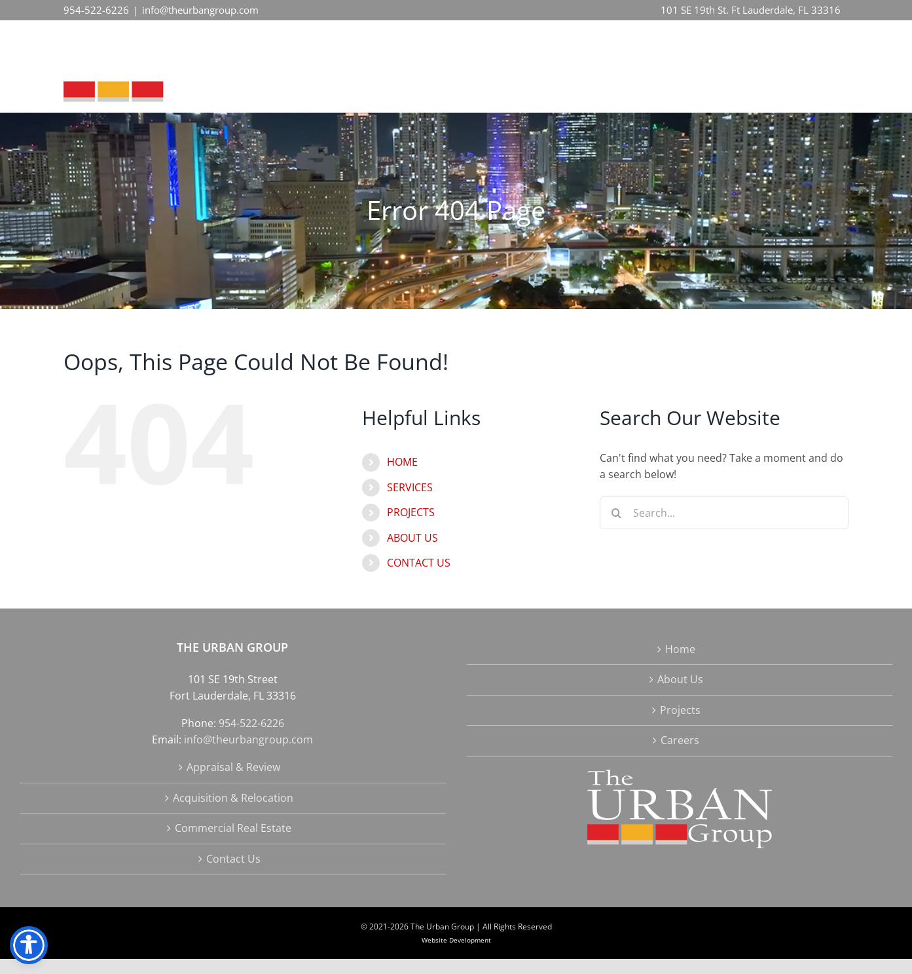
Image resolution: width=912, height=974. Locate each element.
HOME (402, 462)
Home (680, 649)
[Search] (616, 512)
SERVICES (410, 487)
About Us (680, 679)
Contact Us (233, 859)
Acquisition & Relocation (233, 798)
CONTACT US (418, 562)
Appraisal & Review (233, 767)
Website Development (456, 940)
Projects (680, 710)
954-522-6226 (96, 9)
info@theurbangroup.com (200, 9)
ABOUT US (412, 538)
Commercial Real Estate (233, 828)
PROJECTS (411, 512)
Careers (680, 740)
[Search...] (724, 512)
